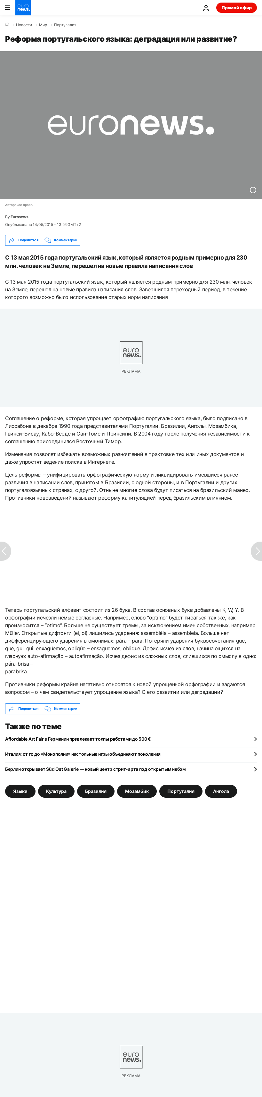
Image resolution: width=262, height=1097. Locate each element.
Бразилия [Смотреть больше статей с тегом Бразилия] (96, 791)
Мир (43, 25)
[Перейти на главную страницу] (23, 7)
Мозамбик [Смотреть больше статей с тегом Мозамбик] (137, 791)
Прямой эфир (236, 7)
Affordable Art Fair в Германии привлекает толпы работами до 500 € (78, 739)
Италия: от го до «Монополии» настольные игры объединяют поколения (83, 754)
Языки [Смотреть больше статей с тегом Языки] (20, 791)
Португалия (65, 25)
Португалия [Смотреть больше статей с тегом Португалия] (181, 791)
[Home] (7, 24)
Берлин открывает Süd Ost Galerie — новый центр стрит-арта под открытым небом (95, 769)
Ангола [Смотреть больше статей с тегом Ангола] (221, 791)
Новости (24, 25)
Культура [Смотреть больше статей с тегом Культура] (56, 791)
